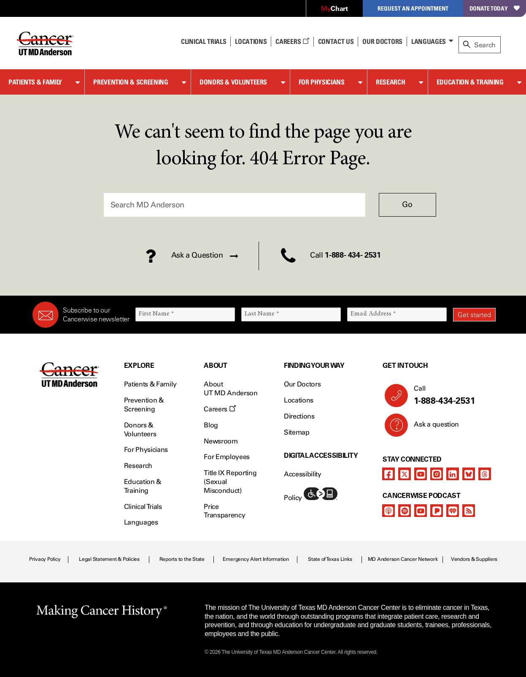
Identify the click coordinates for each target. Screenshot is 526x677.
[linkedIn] (453, 474)
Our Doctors (382, 41)
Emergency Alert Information (256, 559)
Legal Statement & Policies (109, 559)
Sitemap (297, 432)
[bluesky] (469, 474)
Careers (292, 41)
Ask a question (431, 427)
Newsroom (220, 441)
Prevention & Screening (130, 82)
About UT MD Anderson (231, 388)
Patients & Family (35, 82)
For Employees (227, 457)
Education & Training (470, 82)
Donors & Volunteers (233, 82)
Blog (211, 425)
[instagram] (437, 474)
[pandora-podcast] (437, 510)
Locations (298, 400)
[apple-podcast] (388, 510)
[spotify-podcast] (405, 510)
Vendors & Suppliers (474, 559)
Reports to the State (182, 559)
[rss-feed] (469, 510)
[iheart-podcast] (453, 510)
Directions (299, 416)
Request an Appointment (413, 8)
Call (451, 395)
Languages (428, 41)
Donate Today (494, 8)
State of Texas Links (330, 559)
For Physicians (322, 82)
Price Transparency (224, 511)
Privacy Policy (45, 559)
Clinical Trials (203, 41)
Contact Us (336, 41)
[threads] (485, 474)
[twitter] (405, 474)
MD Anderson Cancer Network (403, 559)
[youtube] (421, 474)
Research (390, 82)
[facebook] (388, 474)
